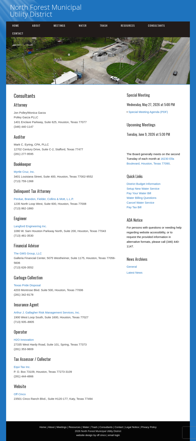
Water (83, 25)
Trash (104, 25)
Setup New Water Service (143, 188)
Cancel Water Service (140, 202)
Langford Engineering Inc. (30, 226)
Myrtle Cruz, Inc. (24, 171)
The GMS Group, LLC (28, 253)
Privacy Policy (149, 427)
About (36, 25)
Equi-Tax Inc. (22, 367)
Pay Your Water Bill (139, 193)
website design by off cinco (91, 435)
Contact (17, 33)
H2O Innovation (24, 339)
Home (15, 25)
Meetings (59, 25)
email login (114, 435)
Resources (128, 25)
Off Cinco (20, 394)
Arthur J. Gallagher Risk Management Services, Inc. (47, 312)
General (132, 266)
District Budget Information (144, 183)
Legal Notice (132, 427)
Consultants (156, 25)
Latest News (135, 272)
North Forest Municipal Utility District (46, 10)
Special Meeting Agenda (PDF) (148, 112)
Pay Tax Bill (134, 207)
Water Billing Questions (141, 197)
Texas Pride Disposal (27, 285)
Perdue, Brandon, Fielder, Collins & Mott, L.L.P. (44, 199)
